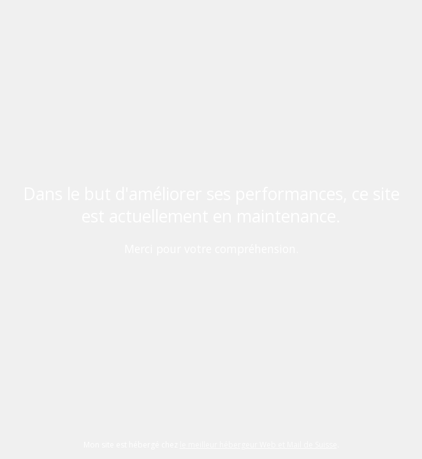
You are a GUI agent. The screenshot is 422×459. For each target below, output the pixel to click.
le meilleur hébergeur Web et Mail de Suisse (258, 444)
